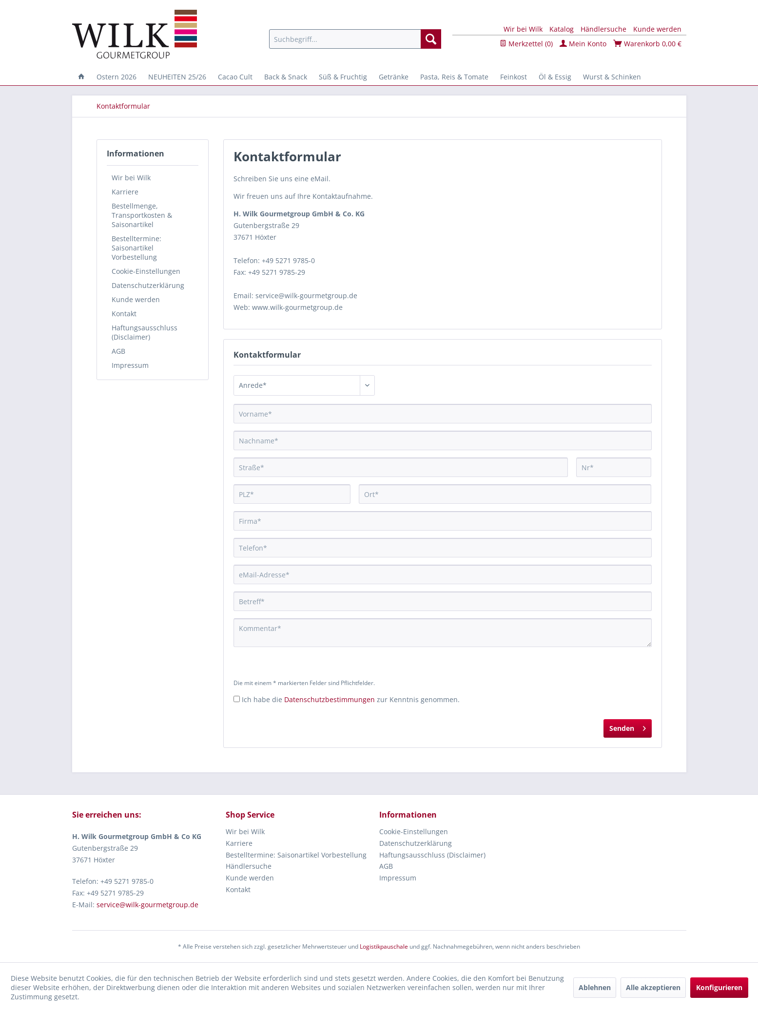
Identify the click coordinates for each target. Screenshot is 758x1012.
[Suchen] (431, 39)
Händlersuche (603, 29)
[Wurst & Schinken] (612, 76)
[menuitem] (355, 39)
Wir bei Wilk (523, 29)
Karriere (125, 191)
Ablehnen (595, 987)
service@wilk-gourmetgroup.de (147, 904)
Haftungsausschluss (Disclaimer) (144, 332)
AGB (118, 351)
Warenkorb (647, 43)
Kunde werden (657, 29)
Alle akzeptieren (653, 987)
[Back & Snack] (285, 76)
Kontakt (124, 313)
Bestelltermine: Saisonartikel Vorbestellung (136, 248)
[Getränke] (393, 76)
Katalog (561, 29)
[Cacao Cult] (235, 76)
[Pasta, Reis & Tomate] (454, 76)
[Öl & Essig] (555, 76)
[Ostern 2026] (116, 76)
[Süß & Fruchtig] (343, 76)
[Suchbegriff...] (355, 39)
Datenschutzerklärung (148, 285)
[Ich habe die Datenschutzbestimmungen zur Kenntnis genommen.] (236, 699)
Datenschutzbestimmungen (329, 699)
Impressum (130, 365)
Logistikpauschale (384, 946)
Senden (627, 727)
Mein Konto (583, 43)
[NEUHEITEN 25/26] (177, 76)
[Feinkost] (513, 76)
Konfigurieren (719, 987)
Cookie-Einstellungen (146, 271)
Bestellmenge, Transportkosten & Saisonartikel (142, 215)
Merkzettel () (526, 43)
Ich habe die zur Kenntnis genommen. (351, 699)
